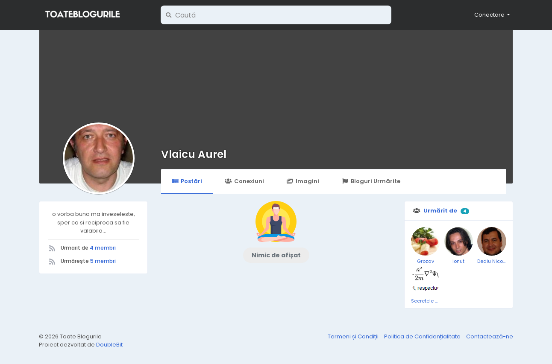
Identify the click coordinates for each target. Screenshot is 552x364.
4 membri (103, 247)
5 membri (103, 261)
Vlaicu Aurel (193, 154)
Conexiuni (244, 181)
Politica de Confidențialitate (423, 336)
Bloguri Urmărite (371, 181)
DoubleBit (109, 345)
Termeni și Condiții (354, 336)
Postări (187, 181)
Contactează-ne (489, 336)
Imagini (303, 181)
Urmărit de (440, 211)
